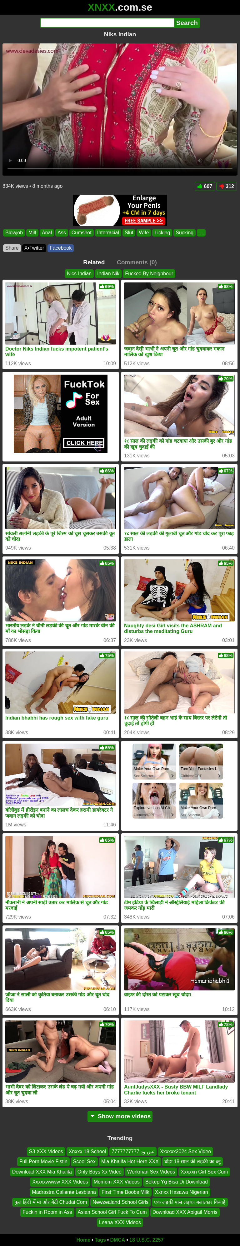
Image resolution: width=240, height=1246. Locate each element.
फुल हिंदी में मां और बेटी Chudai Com (50, 1202)
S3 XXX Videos (46, 1151)
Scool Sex (84, 1161)
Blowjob (14, 232)
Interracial (108, 232)
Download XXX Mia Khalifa (42, 1171)
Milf (32, 232)
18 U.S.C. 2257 (146, 1240)
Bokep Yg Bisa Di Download (176, 1182)
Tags (100, 1240)
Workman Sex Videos (151, 1171)
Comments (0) (137, 262)
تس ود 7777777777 (133, 1151)
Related (94, 262)
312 (226, 186)
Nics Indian (79, 273)
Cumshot (82, 232)
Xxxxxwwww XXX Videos (60, 1182)
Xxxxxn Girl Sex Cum (204, 1171)
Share (12, 248)
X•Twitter (34, 248)
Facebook (61, 248)
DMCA (117, 1240)
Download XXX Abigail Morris (185, 1212)
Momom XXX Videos (117, 1182)
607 (205, 186)
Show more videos (120, 1116)
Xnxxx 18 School (87, 1151)
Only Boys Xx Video (100, 1171)
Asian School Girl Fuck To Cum (112, 1212)
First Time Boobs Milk (125, 1192)
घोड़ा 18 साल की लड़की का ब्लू (192, 1161)
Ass (62, 232)
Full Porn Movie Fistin (43, 1161)
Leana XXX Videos (120, 1222)
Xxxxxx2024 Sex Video (185, 1151)
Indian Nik (108, 273)
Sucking (184, 232)
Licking (162, 232)
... (201, 232)
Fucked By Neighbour (149, 273)
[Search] (107, 23)
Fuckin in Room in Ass (47, 1212)
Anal (47, 232)
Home (83, 1240)
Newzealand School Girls (120, 1202)
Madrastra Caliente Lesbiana (64, 1192)
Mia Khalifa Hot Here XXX (130, 1161)
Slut (129, 232)
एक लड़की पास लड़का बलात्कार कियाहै (190, 1202)
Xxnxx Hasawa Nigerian (181, 1192)
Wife (144, 232)
